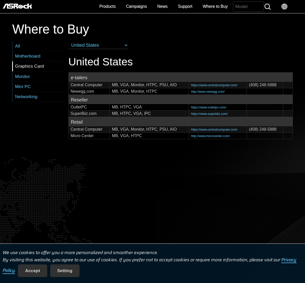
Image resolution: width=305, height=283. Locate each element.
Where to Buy (215, 6)
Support (185, 6)
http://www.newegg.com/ (208, 91)
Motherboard (27, 56)
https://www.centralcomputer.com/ (214, 85)
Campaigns (136, 6)
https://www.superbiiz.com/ (209, 114)
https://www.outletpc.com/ (208, 107)
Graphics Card (29, 66)
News (162, 6)
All (17, 46)
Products (107, 6)
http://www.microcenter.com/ (210, 136)
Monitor (22, 76)
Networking (26, 96)
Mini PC (23, 86)
